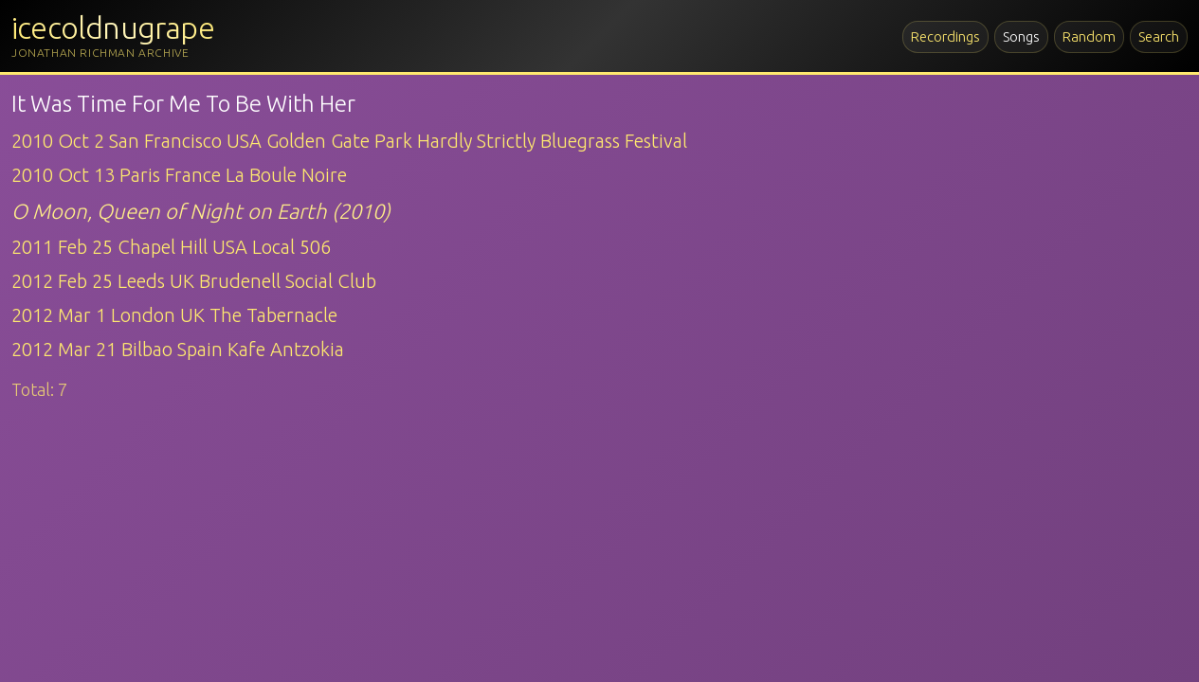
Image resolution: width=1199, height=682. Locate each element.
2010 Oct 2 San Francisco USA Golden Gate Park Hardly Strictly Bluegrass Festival (349, 141)
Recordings (945, 36)
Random (1089, 36)
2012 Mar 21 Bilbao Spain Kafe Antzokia (177, 349)
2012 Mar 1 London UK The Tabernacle (174, 315)
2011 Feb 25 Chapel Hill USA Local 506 (171, 247)
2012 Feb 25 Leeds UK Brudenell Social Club (193, 281)
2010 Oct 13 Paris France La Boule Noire (179, 175)
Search (1158, 36)
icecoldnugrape (112, 27)
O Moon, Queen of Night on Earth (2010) (201, 211)
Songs (1021, 36)
